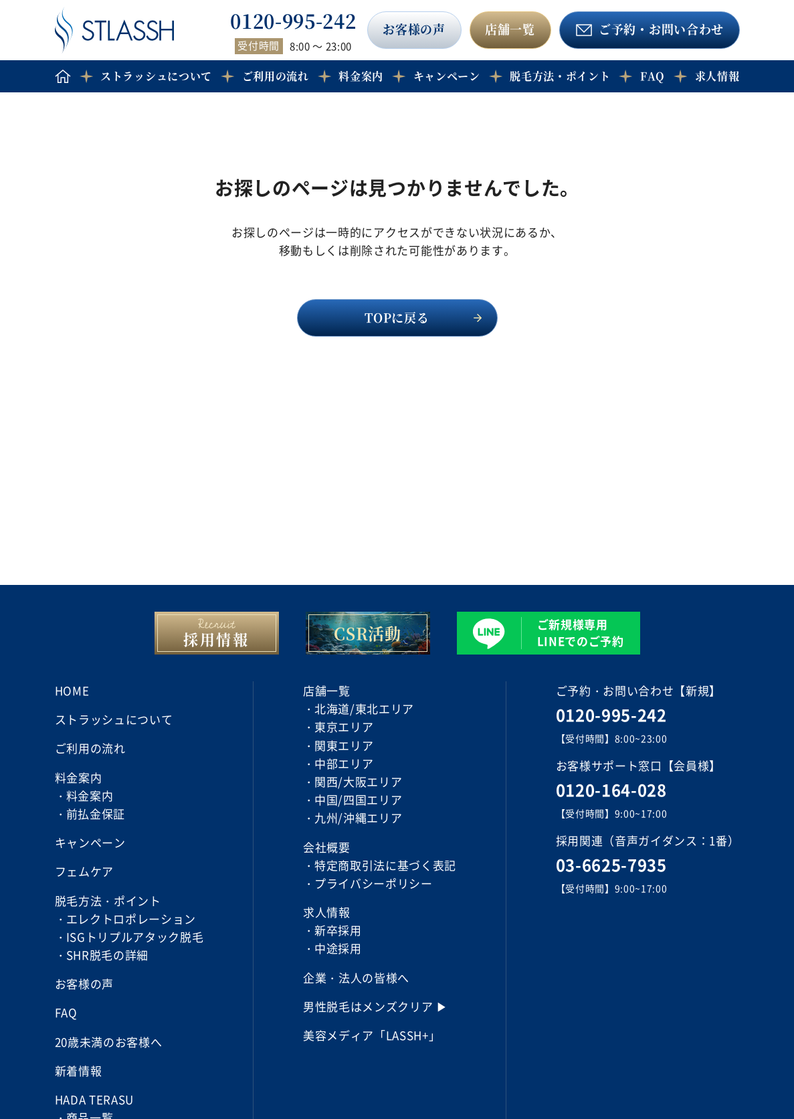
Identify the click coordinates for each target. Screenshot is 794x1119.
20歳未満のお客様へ (109, 1041)
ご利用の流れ (275, 76)
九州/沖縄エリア (358, 817)
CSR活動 (367, 632)
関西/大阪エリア (358, 781)
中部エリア (343, 763)
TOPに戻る (397, 317)
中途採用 (338, 948)
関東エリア (343, 745)
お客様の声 (414, 28)
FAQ (652, 76)
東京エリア (343, 726)
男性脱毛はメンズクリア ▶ (375, 1006)
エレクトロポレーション (131, 918)
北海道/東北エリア (364, 708)
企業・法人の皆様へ (356, 977)
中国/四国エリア (358, 799)
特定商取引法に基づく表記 (385, 865)
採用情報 (216, 638)
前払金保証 (95, 813)
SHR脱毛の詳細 (107, 954)
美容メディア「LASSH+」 (372, 1035)
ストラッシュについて (156, 76)
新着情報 (78, 1070)
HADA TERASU (94, 1099)
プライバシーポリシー (373, 883)
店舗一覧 (510, 28)
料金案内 (90, 795)
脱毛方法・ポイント (560, 76)
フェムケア (84, 871)
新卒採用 (338, 930)
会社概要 (327, 847)
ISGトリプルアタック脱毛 (135, 936)
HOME (72, 690)
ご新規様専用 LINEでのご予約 (580, 632)
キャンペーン (446, 76)
